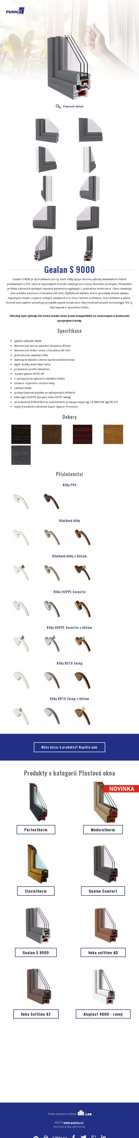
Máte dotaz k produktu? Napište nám (69, 747)
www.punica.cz (73, 1122)
